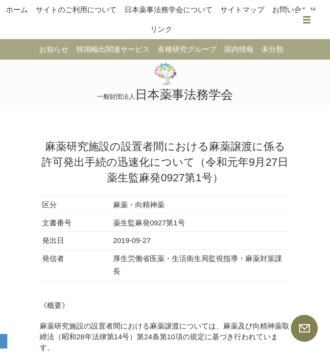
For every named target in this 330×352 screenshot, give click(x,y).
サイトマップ (242, 9)
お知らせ (54, 49)
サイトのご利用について (76, 9)
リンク (161, 29)
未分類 (272, 49)
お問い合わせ (294, 9)
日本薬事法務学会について (168, 9)
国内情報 (239, 49)
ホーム (17, 9)
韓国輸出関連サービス (113, 49)
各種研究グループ (187, 49)
